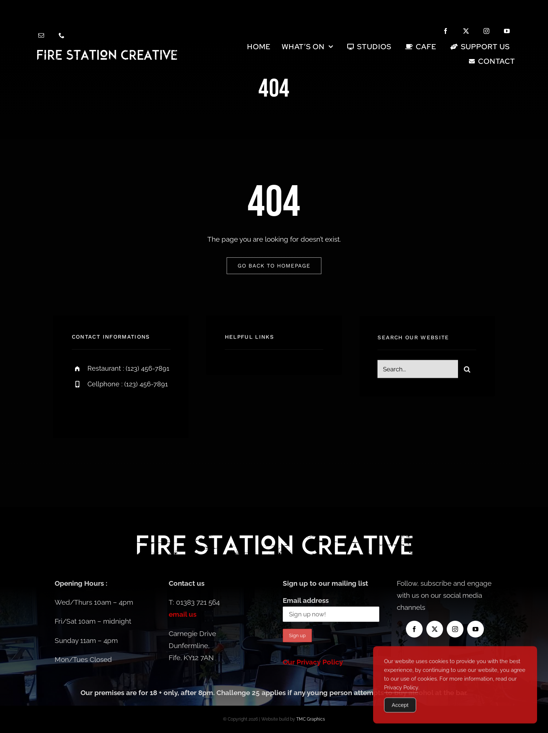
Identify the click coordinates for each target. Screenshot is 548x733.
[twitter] (466, 31)
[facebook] (445, 31)
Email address (306, 600)
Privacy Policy (401, 700)
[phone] (61, 35)
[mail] (41, 35)
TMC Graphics (310, 719)
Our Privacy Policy (313, 662)
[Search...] (417, 372)
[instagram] (486, 31)
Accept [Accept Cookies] (400, 717)
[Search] (467, 372)
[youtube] (506, 31)
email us (182, 614)
